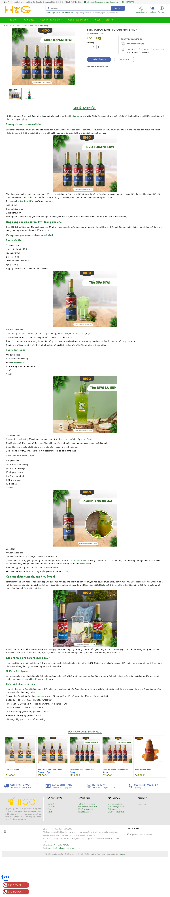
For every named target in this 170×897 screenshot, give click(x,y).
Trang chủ (13, 19)
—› (17, 25)
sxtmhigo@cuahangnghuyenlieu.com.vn (101, 2)
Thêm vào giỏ (99, 59)
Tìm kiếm (118, 8)
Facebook (142, 804)
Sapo (122, 894)
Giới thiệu (29, 19)
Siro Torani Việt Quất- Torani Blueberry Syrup (50, 770)
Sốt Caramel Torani (143, 769)
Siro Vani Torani (12, 769)
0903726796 (128, 2)
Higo (8, 663)
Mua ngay (124, 59)
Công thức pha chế (78, 19)
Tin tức (98, 19)
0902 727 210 (63, 873)
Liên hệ (109, 19)
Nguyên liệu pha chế (51, 19)
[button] (162, 9)
